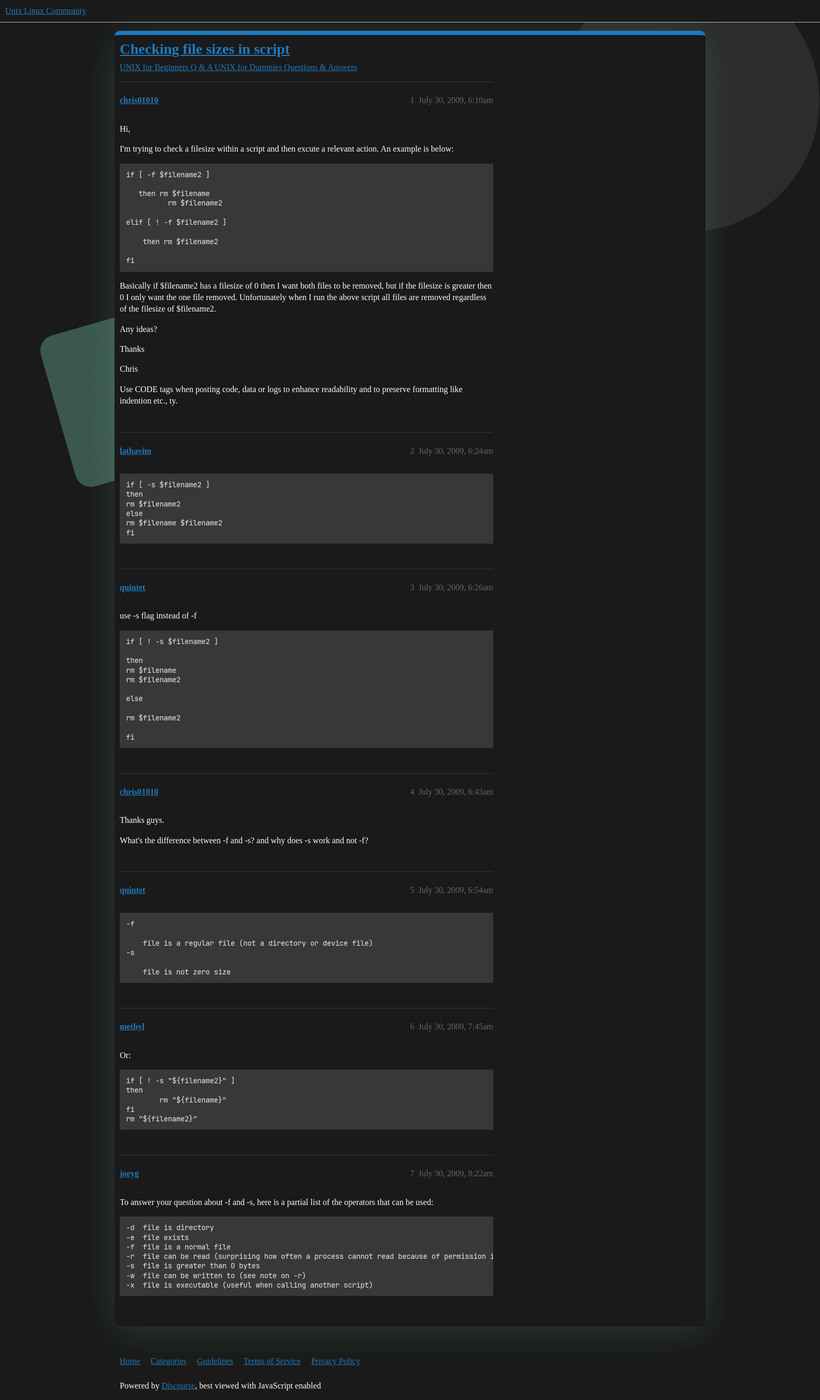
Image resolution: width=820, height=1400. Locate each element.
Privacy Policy (335, 1361)
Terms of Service (272, 1361)
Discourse (178, 1385)
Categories (168, 1361)
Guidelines (215, 1361)
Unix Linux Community (45, 10)
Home (130, 1361)
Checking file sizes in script (205, 49)
